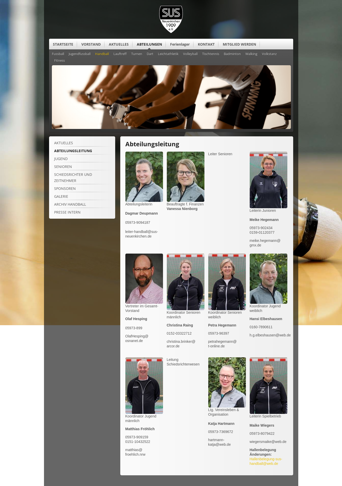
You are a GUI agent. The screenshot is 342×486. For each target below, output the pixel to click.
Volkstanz (269, 54)
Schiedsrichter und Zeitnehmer (73, 177)
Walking (251, 54)
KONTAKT (206, 44)
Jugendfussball (80, 54)
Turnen (136, 54)
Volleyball (190, 54)
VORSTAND (91, 44)
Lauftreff (120, 54)
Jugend (61, 158)
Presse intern (67, 212)
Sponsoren (65, 188)
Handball (102, 54)
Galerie (61, 196)
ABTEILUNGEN (149, 44)
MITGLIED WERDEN (239, 44)
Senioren (63, 166)
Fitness (59, 61)
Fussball (58, 54)
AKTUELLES (119, 44)
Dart (150, 54)
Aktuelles (63, 142)
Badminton (232, 54)
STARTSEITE (63, 44)
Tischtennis (210, 54)
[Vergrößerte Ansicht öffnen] (144, 201)
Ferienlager (180, 44)
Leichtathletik (168, 54)
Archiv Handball (70, 204)
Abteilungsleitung (73, 150)
